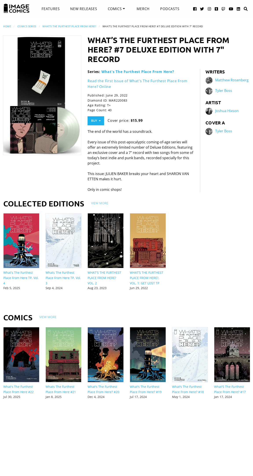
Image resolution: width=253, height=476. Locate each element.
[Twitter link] (202, 9)
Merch (143, 8)
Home (7, 26)
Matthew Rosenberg (232, 80)
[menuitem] (51, 8)
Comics (115, 8)
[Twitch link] (223, 9)
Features (51, 8)
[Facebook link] (195, 9)
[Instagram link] (209, 9)
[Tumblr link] (216, 9)
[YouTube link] (231, 9)
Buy (96, 121)
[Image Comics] (16, 8)
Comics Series (26, 26)
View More (99, 203)
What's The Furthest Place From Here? (69, 26)
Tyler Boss (223, 90)
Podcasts (169, 8)
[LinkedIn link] (238, 9)
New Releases (83, 8)
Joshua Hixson (227, 111)
